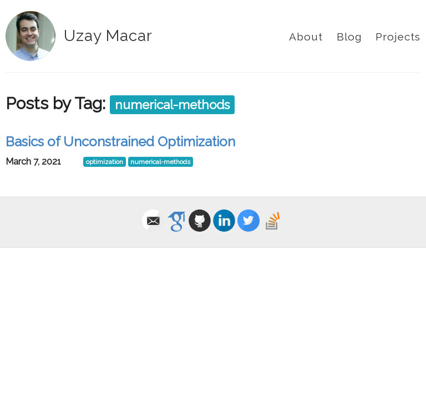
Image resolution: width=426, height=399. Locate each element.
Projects (398, 36)
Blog (349, 36)
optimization (104, 162)
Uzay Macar (108, 36)
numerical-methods (172, 105)
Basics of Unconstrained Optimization (120, 142)
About (306, 36)
